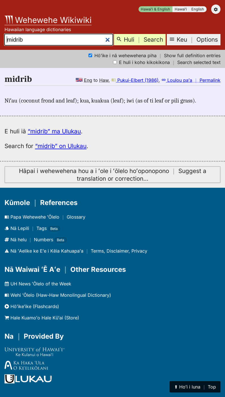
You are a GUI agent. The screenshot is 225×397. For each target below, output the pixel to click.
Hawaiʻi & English (155, 9)
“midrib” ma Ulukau (54, 131)
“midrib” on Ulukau (60, 146)
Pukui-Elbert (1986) (135, 80)
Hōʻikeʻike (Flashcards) (32, 306)
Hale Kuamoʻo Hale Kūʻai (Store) (42, 318)
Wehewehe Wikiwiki (48, 20)
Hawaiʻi (181, 9)
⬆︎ (195, 387)
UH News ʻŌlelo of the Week (38, 284)
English (197, 9)
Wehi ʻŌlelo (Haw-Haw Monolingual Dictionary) (58, 295)
